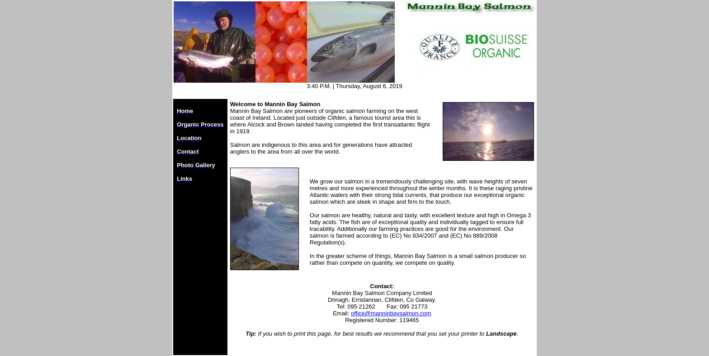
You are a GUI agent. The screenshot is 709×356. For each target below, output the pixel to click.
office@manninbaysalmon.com (391, 313)
